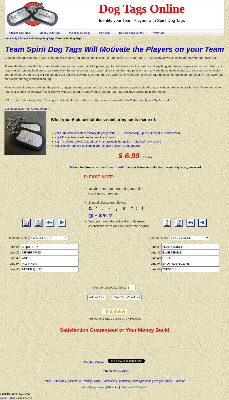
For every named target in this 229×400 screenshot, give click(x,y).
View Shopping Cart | (94, 387)
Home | (49, 381)
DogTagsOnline (94, 362)
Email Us (179, 381)
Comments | (110, 381)
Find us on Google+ (116, 370)
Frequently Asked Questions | (136, 381)
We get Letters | (164, 381)
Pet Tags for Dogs (79, 32)
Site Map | (60, 381)
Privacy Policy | (92, 381)
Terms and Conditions (134, 387)
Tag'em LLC (6, 398)
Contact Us (74, 381)
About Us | (114, 387)
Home (8, 38)
